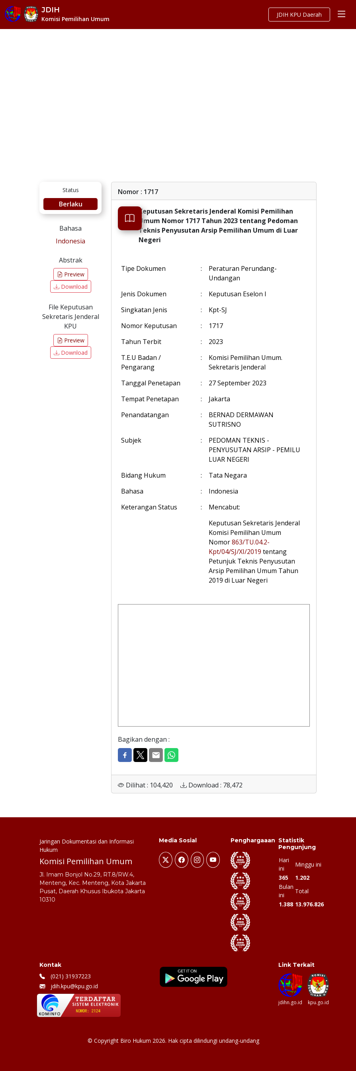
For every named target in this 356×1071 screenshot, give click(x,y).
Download (71, 286)
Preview (70, 274)
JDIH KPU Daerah (299, 14)
